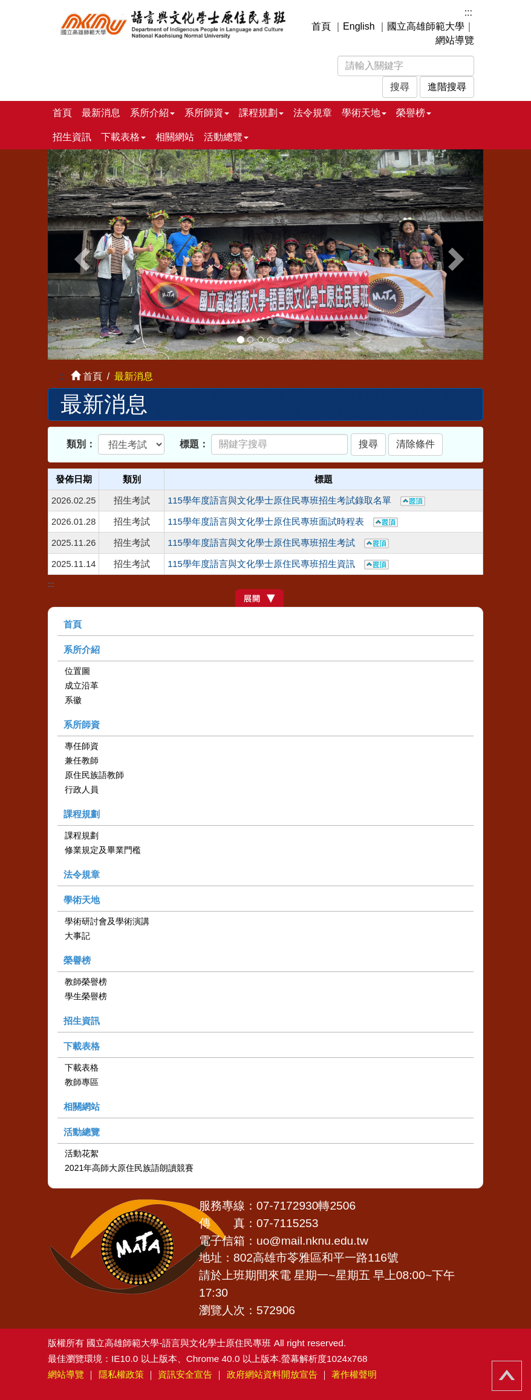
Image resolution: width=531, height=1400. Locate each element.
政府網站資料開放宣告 (272, 1374)
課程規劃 (82, 814)
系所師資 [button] (206, 113)
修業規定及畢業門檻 (103, 850)
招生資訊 (72, 137)
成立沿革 (82, 685)
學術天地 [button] (364, 113)
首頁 (321, 26)
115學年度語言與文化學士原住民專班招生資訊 (278, 564)
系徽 (73, 700)
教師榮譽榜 (86, 982)
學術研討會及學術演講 (107, 921)
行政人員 (82, 789)
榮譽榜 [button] (413, 113)
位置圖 (77, 671)
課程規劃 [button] (261, 113)
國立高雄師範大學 (425, 26)
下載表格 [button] (123, 137)
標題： (194, 444)
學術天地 (82, 900)
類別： (81, 444)
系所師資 (82, 724)
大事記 (77, 936)
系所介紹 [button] (152, 113)
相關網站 (174, 137)
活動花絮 (82, 1153)
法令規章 (312, 113)
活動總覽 (82, 1132)
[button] (80, 254)
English (358, 26)
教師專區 (82, 1082)
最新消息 (101, 113)
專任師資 (82, 746)
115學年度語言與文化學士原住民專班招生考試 (278, 543)
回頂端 (507, 1376)
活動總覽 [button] (226, 137)
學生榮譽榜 (86, 996)
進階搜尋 (447, 87)
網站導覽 (454, 40)
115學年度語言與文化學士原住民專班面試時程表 (282, 522)
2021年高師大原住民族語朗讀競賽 (129, 1168)
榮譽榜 (77, 960)
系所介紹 (82, 649)
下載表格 (82, 1046)
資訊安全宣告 (185, 1374)
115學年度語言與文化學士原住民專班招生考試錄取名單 (296, 500)
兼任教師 (82, 760)
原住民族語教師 (94, 775)
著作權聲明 (354, 1374)
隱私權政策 (121, 1374)
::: (468, 12)
